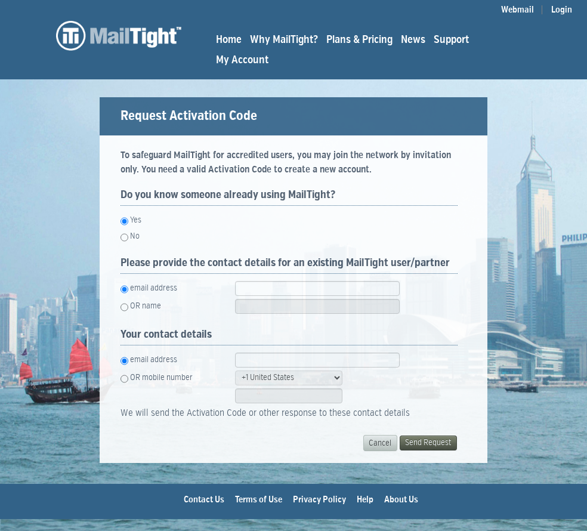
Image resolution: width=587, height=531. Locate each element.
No (135, 236)
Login (561, 9)
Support (451, 40)
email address (153, 288)
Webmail (517, 9)
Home (229, 40)
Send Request (428, 443)
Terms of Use (258, 499)
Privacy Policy (319, 499)
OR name (145, 306)
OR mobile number (161, 377)
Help (365, 499)
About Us (401, 499)
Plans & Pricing (359, 40)
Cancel (380, 443)
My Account (242, 60)
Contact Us (204, 499)
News (413, 40)
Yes (135, 220)
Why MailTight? (284, 40)
